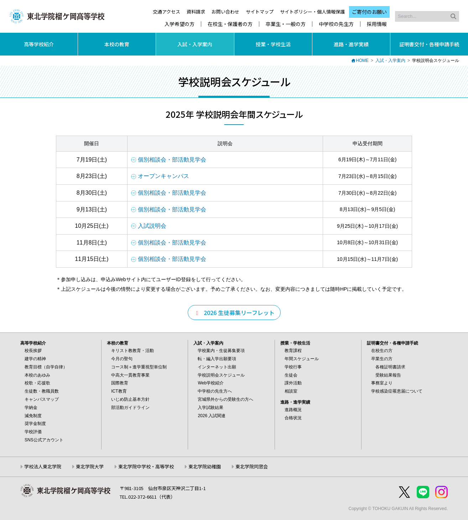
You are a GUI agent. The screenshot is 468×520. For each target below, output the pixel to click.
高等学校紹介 (39, 44)
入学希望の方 (179, 24)
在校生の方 (381, 350)
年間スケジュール (302, 358)
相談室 (291, 391)
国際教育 (119, 382)
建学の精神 (35, 358)
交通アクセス (166, 11)
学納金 (31, 407)
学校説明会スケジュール (221, 375)
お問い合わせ (225, 11)
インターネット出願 (217, 366)
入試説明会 (152, 226)
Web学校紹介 (210, 382)
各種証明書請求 (390, 366)
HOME (362, 60)
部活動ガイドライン (130, 407)
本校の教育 (116, 44)
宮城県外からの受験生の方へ (225, 399)
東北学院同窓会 (251, 466)
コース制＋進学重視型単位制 (139, 366)
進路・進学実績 (351, 44)
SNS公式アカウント (44, 439)
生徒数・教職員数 (42, 391)
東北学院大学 (90, 466)
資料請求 (196, 11)
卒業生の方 (381, 358)
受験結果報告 (388, 375)
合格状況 (293, 417)
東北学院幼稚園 (204, 466)
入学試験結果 (210, 407)
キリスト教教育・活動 (132, 350)
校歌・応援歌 (37, 382)
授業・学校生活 (273, 44)
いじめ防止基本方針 (130, 399)
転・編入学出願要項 (217, 358)
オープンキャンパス (163, 176)
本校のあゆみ (37, 375)
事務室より (381, 382)
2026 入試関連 (211, 415)
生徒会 (291, 375)
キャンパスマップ (42, 399)
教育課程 (293, 350)
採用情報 (377, 24)
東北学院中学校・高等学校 (146, 466)
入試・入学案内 (194, 44)
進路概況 (293, 409)
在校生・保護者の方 (230, 24)
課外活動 (293, 382)
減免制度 (33, 415)
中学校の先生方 (336, 24)
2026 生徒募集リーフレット (234, 312)
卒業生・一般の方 (286, 24)
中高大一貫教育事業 (130, 375)
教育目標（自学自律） (46, 366)
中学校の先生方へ (215, 391)
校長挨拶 (33, 350)
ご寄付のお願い (369, 11)
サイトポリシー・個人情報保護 (312, 11)
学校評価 (33, 431)
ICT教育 (118, 391)
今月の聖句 (121, 358)
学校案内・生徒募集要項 (221, 350)
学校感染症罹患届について (396, 391)
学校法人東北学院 (42, 466)
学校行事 (293, 366)
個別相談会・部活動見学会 (172, 160)
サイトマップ (260, 11)
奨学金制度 (35, 423)
